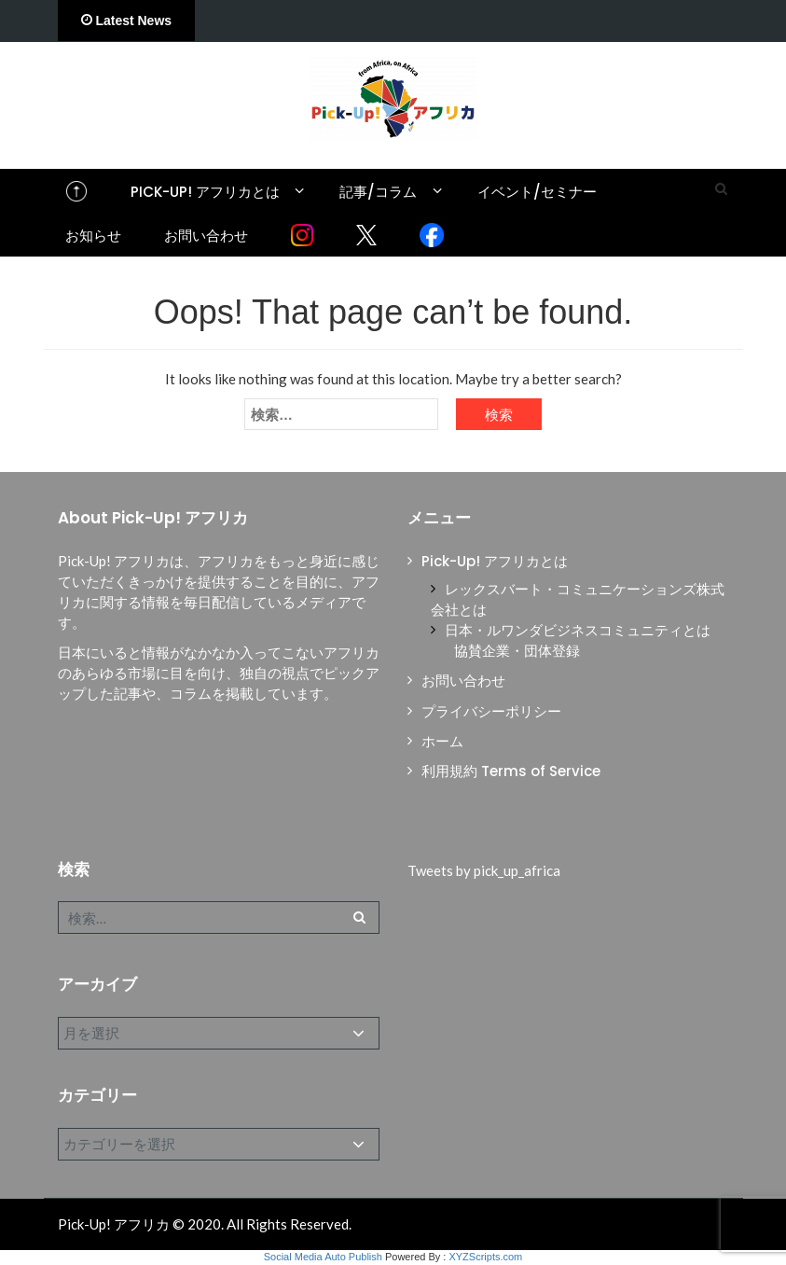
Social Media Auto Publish (323, 1256)
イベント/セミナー (537, 192)
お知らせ (93, 235)
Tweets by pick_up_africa (483, 870)
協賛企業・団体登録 (517, 650)
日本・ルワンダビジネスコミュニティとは (577, 630)
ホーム (442, 741)
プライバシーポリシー (491, 711)
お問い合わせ (206, 235)
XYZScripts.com (485, 1256)
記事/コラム (378, 192)
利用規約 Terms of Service (510, 771)
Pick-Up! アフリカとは (205, 192)
